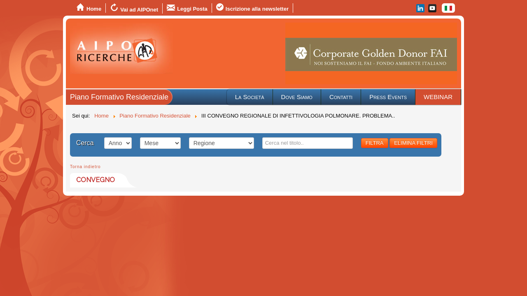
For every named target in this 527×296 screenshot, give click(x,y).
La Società (249, 96)
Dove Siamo (296, 96)
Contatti (340, 96)
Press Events (388, 96)
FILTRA (375, 143)
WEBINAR (438, 96)
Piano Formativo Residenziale (119, 97)
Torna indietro (85, 166)
